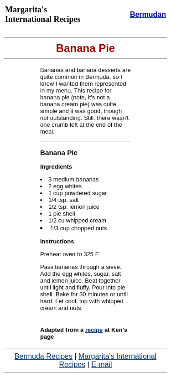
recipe (94, 329)
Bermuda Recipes (44, 356)
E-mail (101, 364)
